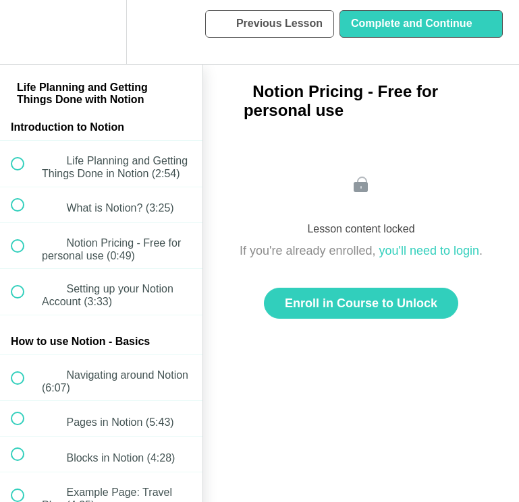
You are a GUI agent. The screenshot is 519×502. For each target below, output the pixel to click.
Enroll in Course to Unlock (361, 303)
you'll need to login (429, 250)
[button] (25, 32)
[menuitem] (101, 32)
